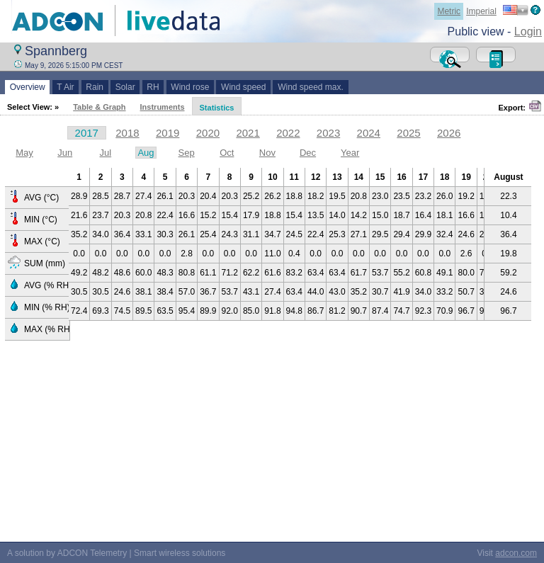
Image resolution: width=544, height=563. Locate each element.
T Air (65, 87)
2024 (368, 133)
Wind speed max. (310, 87)
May (24, 152)
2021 (247, 133)
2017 (86, 133)
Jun (64, 152)
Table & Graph (99, 107)
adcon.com (516, 553)
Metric (448, 11)
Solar (125, 87)
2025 (408, 133)
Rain (94, 87)
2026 (448, 133)
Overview (27, 87)
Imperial (481, 11)
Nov (267, 152)
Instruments (162, 107)
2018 (127, 133)
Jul (106, 152)
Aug (145, 152)
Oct (227, 152)
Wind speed (243, 87)
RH (153, 87)
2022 (288, 133)
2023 (328, 133)
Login (528, 31)
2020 (208, 133)
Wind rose (190, 87)
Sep (186, 152)
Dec (308, 152)
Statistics (217, 107)
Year (350, 152)
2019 (167, 133)
